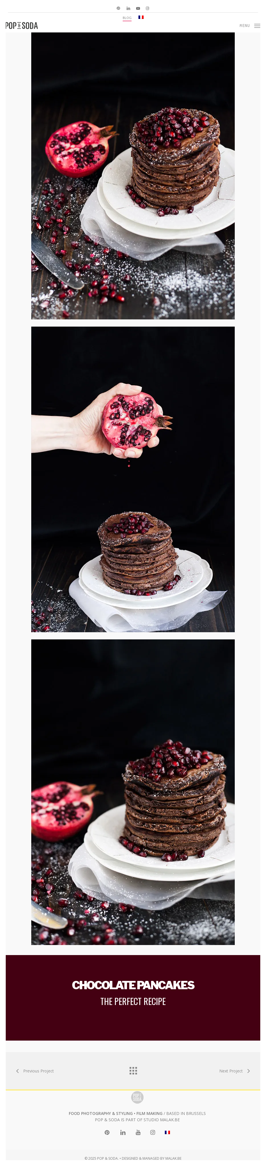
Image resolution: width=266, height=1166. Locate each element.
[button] (250, 25)
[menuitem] (141, 17)
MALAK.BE (170, 1119)
